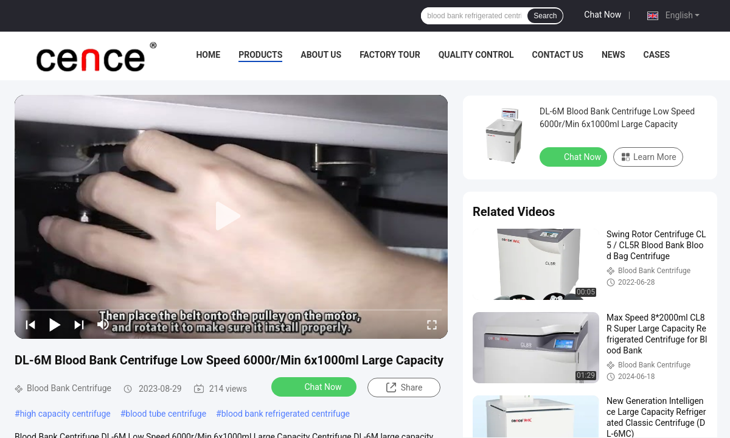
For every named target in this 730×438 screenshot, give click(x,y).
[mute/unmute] (103, 324)
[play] (231, 216)
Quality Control (476, 55)
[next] (79, 324)
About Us (321, 55)
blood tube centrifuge (165, 414)
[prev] (30, 324)
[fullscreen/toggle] (432, 324)
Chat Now (602, 14)
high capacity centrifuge (65, 414)
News (613, 55)
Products (260, 55)
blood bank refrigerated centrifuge (285, 414)
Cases (657, 55)
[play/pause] (55, 324)
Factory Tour (390, 55)
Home (208, 55)
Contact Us (557, 55)
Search (545, 16)
